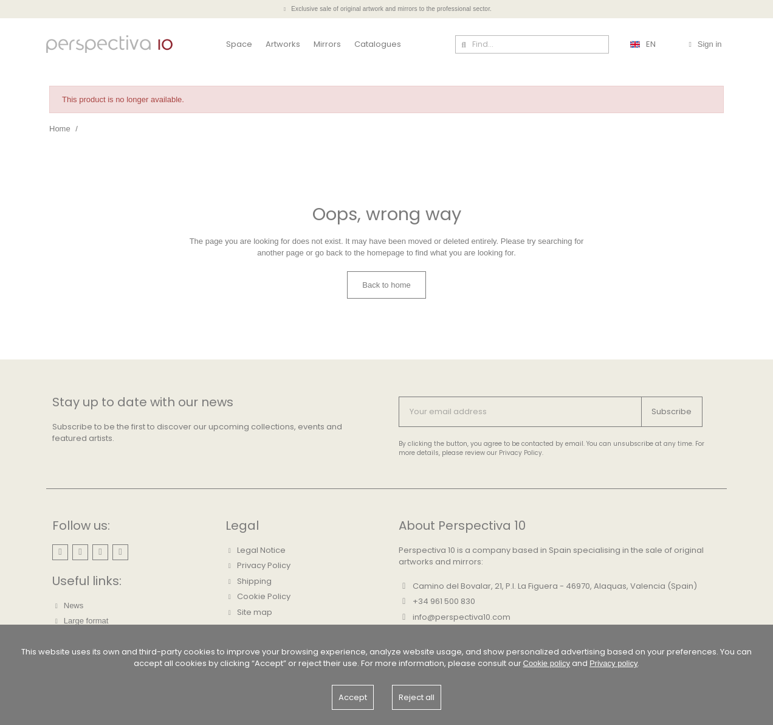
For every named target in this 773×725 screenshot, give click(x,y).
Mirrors (327, 44)
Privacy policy (613, 663)
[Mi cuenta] (704, 44)
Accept (352, 697)
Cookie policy (546, 663)
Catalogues (377, 44)
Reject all (417, 697)
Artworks (283, 44)
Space (239, 44)
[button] (386, 285)
